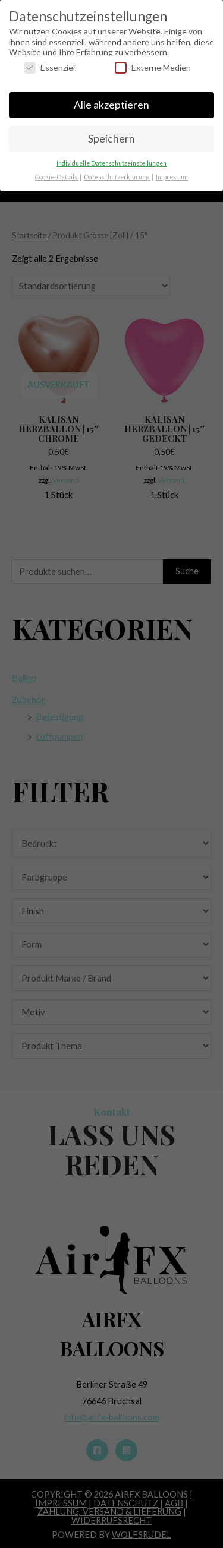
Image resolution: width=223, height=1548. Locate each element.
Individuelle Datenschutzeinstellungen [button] (111, 156)
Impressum (172, 170)
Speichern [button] (111, 132)
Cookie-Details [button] (56, 170)
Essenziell (50, 61)
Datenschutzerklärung (117, 170)
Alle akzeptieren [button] (111, 98)
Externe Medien (153, 61)
